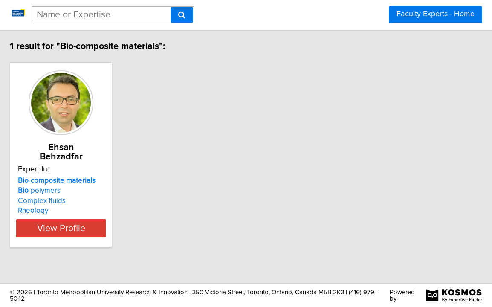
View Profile (116, 218)
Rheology (77, 201)
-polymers (83, 181)
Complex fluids (86, 191)
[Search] (182, 15)
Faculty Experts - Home (435, 14)
